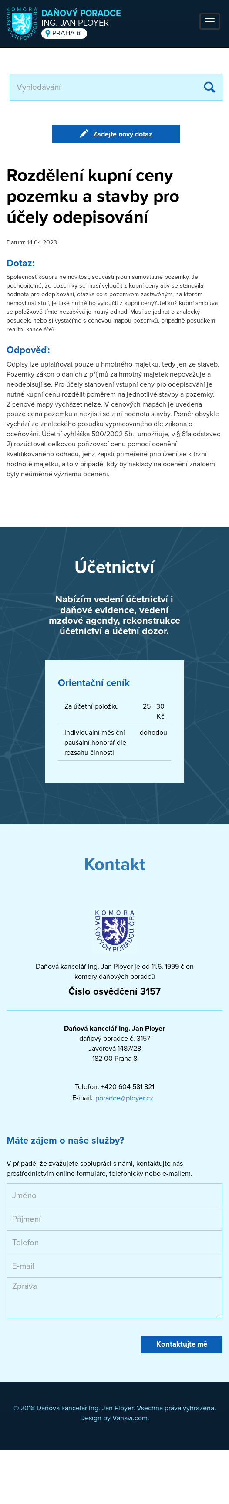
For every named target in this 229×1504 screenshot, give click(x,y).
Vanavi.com (130, 1418)
